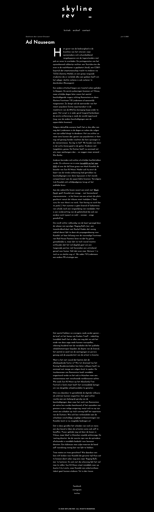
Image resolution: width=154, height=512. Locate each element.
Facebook (77, 486)
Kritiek (67, 30)
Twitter (77, 493)
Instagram (77, 490)
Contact (86, 30)
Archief (76, 30)
